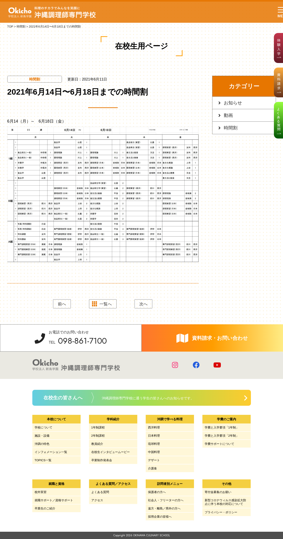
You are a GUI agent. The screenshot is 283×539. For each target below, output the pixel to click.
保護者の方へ (157, 492)
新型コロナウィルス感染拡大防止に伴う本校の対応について (225, 502)
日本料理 (154, 435)
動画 (228, 115)
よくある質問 (100, 492)
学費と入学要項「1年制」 (222, 427)
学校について (43, 427)
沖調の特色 (42, 444)
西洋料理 (154, 427)
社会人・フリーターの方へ (166, 500)
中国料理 (154, 452)
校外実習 (40, 492)
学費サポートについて (219, 444)
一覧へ (105, 304)
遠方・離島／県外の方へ (164, 508)
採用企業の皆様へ (160, 516)
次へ (143, 304)
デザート (154, 460)
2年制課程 (98, 435)
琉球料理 (154, 444)
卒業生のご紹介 (45, 508)
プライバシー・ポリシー (221, 512)
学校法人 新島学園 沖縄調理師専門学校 (52, 12)
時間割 (230, 127)
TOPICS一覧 (43, 460)
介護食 (152, 468)
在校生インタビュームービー (110, 452)
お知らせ (233, 102)
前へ (62, 304)
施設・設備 (42, 435)
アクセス (97, 500)
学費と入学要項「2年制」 (222, 435)
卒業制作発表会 (101, 460)
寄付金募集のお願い (218, 492)
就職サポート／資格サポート (54, 500)
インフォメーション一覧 (51, 452)
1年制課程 (98, 427)
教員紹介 (97, 444)
